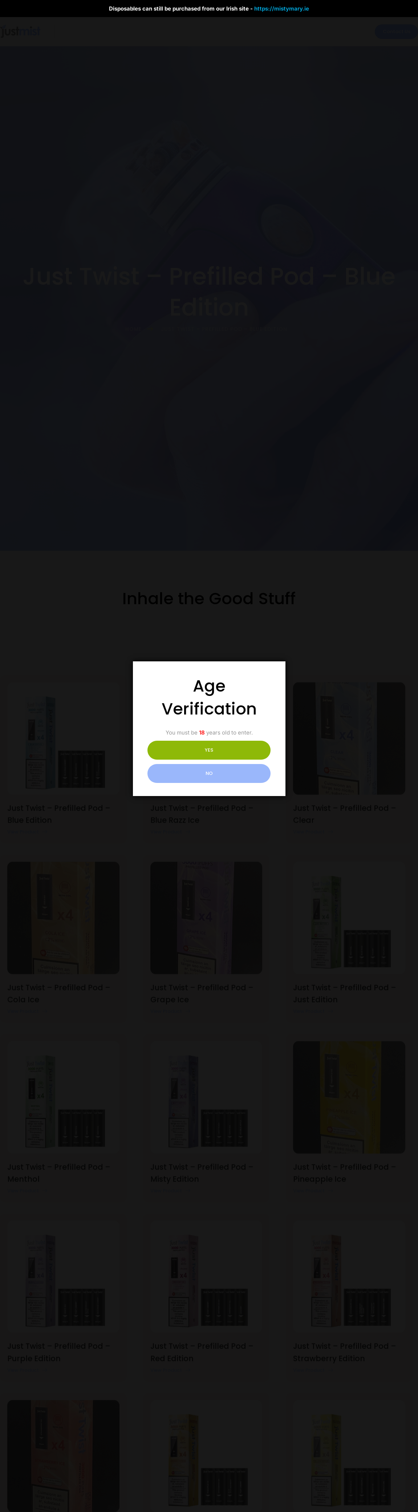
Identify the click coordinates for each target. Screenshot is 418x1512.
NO (241, 761)
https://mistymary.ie (281, 8)
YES (177, 761)
